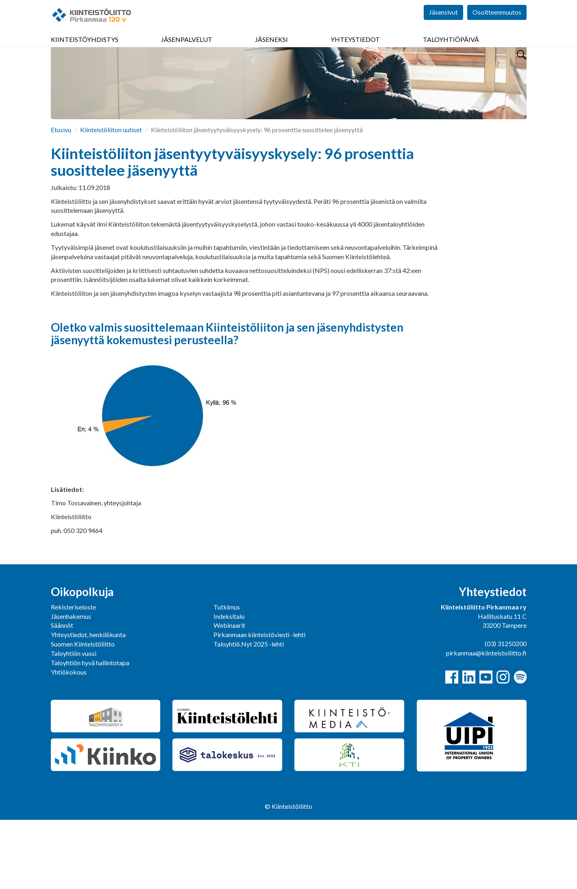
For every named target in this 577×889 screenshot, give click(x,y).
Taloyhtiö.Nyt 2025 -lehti (249, 713)
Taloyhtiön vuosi (73, 722)
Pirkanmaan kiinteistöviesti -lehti (259, 704)
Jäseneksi (271, 48)
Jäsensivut (443, 24)
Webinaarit (229, 694)
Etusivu (61, 199)
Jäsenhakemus (71, 685)
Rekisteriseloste (73, 676)
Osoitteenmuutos (496, 24)
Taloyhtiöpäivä (451, 48)
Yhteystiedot (355, 48)
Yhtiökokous (69, 741)
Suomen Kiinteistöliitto (83, 713)
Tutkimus (226, 676)
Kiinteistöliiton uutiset (111, 199)
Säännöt (62, 694)
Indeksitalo (229, 685)
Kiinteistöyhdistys (84, 48)
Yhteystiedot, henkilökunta (88, 704)
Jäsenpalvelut (186, 48)
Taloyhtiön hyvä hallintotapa (90, 732)
